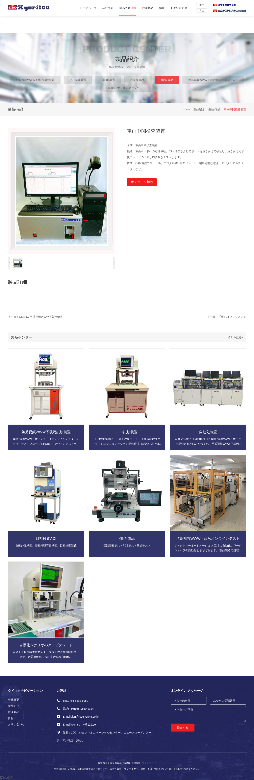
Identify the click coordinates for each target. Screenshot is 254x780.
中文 (201, 5)
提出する (182, 727)
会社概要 (107, 8)
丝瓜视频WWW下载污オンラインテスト (213, 79)
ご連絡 (61, 690)
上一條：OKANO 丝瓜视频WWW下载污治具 (35, 316)
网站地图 (6, 777)
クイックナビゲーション (25, 690)
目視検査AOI (138, 79)
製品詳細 (17, 282)
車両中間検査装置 (235, 109)
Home (186, 109)
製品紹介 (127, 8)
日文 (201, 10)
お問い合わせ (179, 8)
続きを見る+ (235, 337)
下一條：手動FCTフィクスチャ (226, 316)
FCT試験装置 (78, 79)
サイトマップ (149, 763)
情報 (162, 8)
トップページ (88, 8)
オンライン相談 (142, 182)
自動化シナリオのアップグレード (127, 87)
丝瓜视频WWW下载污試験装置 (35, 79)
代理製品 (147, 8)
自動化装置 (108, 79)
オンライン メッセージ (187, 690)
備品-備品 (167, 79)
